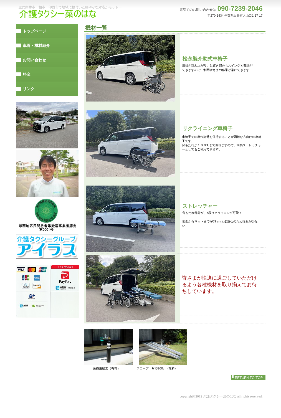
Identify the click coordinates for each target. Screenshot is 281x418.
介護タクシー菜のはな (59, 14)
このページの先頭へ (248, 378)
